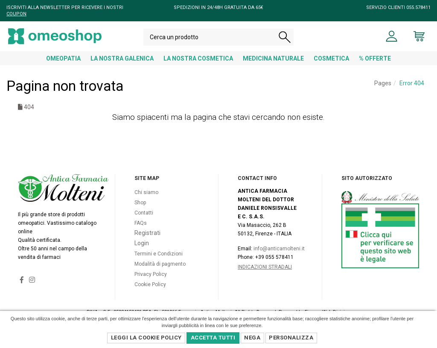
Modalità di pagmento (160, 273)
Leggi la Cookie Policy (146, 337)
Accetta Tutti (213, 337)
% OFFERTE (375, 58)
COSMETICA (331, 58)
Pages (382, 83)
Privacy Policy (150, 283)
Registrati (147, 241)
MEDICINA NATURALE (273, 58)
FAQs (140, 232)
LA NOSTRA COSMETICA (198, 58)
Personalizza (291, 337)
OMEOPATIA (63, 58)
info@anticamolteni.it (279, 258)
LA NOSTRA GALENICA (122, 58)
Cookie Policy (150, 293)
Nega (252, 337)
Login (141, 252)
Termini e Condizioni (158, 263)
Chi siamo (146, 201)
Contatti (143, 222)
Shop (140, 212)
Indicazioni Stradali (265, 276)
